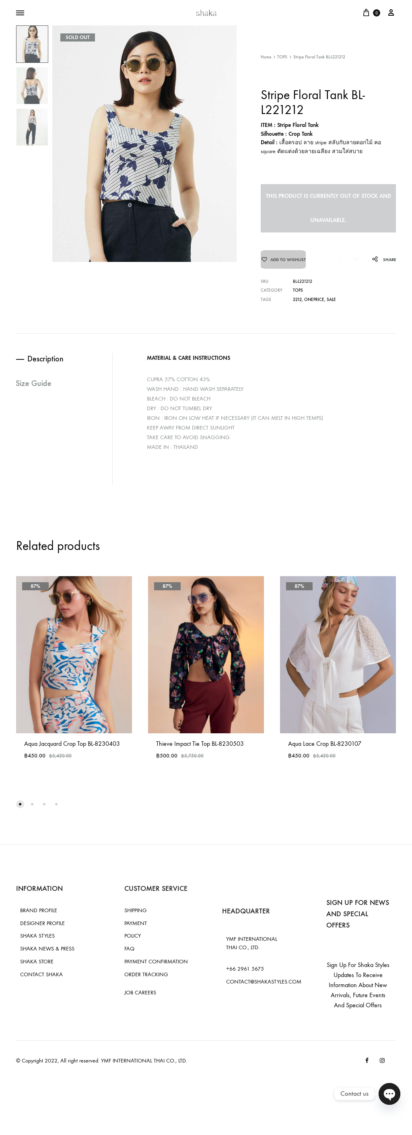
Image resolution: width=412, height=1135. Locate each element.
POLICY (132, 941)
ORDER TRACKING (146, 979)
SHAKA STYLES (37, 941)
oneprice (314, 304)
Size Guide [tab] (34, 389)
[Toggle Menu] (20, 13)
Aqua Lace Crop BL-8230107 (324, 749)
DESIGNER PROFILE (42, 928)
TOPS (282, 57)
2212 (297, 304)
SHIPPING (135, 915)
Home (266, 57)
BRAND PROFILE (38, 915)
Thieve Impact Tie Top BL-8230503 (200, 749)
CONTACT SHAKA (41, 979)
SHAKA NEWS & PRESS (47, 953)
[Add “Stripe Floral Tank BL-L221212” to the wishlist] (283, 262)
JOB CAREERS (140, 997)
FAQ (129, 953)
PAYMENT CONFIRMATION (156, 966)
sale (331, 304)
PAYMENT (135, 928)
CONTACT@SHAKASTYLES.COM (263, 986)
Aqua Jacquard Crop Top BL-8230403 (72, 749)
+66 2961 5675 (245, 974)
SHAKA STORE (37, 966)
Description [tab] (46, 364)
